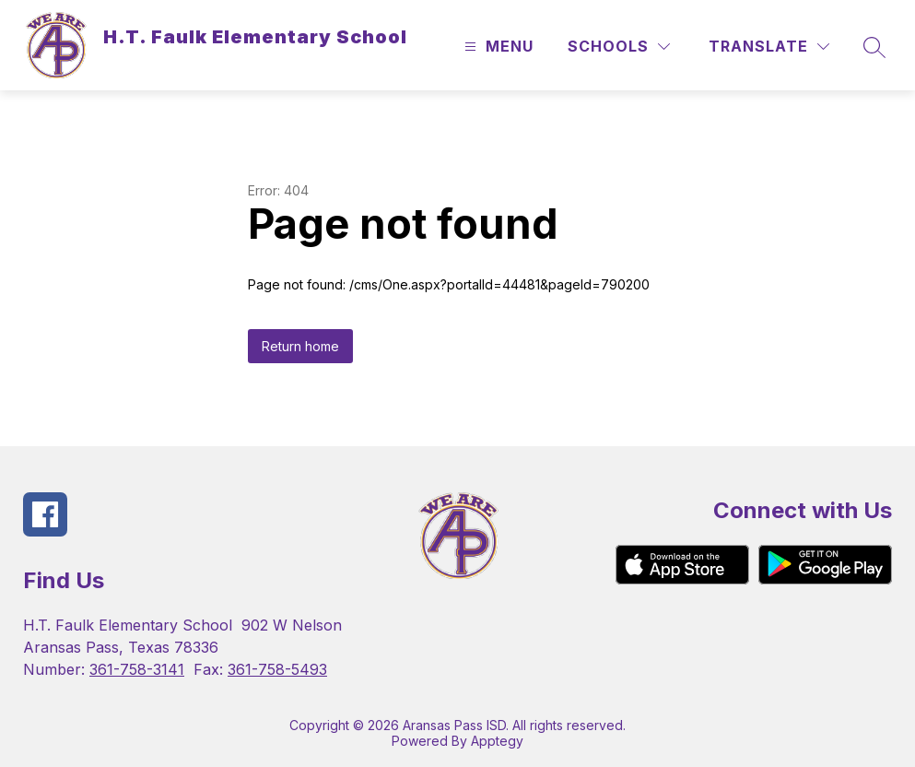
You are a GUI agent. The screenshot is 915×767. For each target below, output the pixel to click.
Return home (300, 346)
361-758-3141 (136, 669)
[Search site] (874, 47)
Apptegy (497, 741)
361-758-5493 (277, 669)
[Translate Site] (769, 46)
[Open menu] (497, 46)
